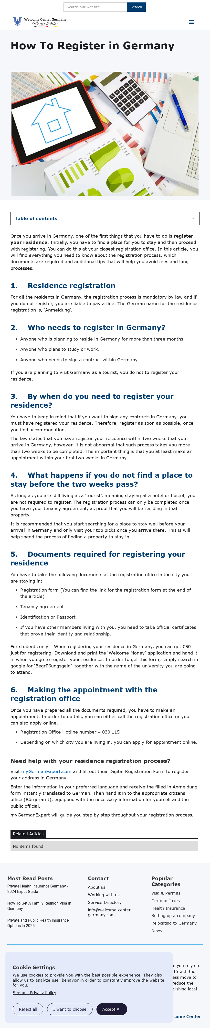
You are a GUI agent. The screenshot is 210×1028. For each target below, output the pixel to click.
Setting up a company (173, 915)
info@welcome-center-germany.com (110, 912)
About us (96, 887)
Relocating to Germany (174, 923)
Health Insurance (168, 908)
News (156, 930)
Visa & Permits (165, 893)
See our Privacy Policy (34, 992)
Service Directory (105, 902)
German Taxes (165, 900)
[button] (191, 22)
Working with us (103, 895)
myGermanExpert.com (46, 771)
